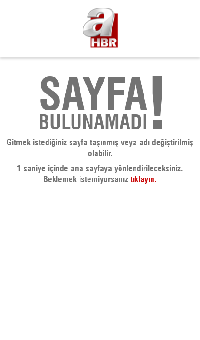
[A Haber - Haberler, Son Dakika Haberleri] (100, 28)
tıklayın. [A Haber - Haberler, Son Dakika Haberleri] (143, 180)
